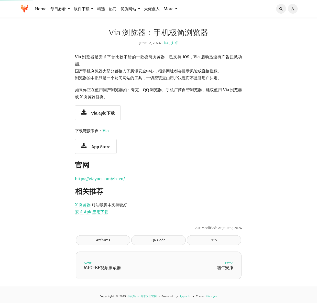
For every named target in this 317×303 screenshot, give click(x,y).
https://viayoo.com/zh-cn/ (100, 181)
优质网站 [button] (128, 8)
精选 (101, 8)
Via (106, 132)
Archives (103, 242)
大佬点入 (152, 8)
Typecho (185, 296)
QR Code (158, 242)
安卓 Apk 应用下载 (92, 214)
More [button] (169, 8)
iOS (166, 45)
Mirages (211, 296)
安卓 (174, 45)
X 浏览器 (83, 207)
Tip (214, 242)
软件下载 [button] (82, 8)
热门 (113, 8)
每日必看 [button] (58, 8)
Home (40, 8)
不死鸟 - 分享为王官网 (142, 296)
